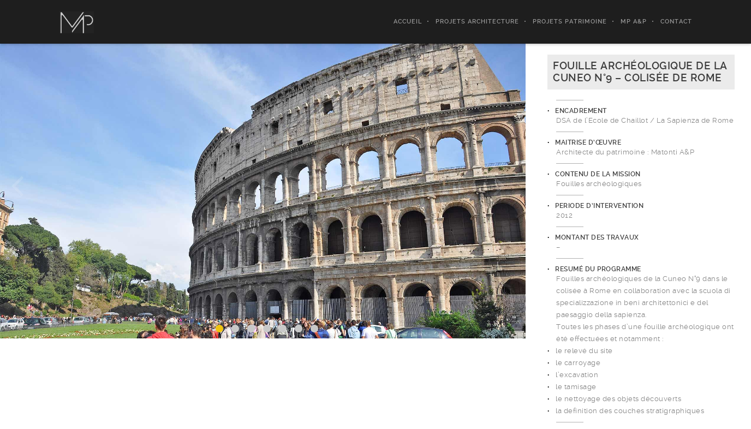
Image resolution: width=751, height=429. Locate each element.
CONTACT (676, 21)
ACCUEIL (408, 21)
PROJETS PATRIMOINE (570, 21)
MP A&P (634, 21)
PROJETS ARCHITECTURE (477, 21)
